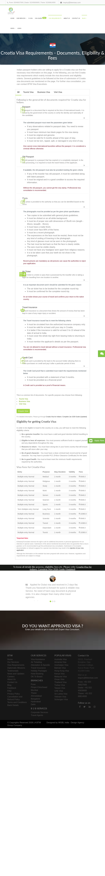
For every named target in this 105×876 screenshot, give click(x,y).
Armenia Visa (60, 662)
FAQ (9, 691)
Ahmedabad (36, 696)
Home (12, 18)
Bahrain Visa (60, 668)
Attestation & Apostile (40, 665)
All (18, 92)
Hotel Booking (37, 674)
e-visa (31, 18)
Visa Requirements (55, 18)
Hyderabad (36, 701)
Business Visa (43, 92)
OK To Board (36, 676)
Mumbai (34, 690)
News (12, 28)
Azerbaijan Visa (61, 665)
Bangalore (35, 699)
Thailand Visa (60, 682)
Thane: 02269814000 (48, 2)
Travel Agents (37, 715)
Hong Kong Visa (61, 671)
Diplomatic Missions (16, 668)
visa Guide (40, 18)
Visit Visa (58, 92)
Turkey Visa (59, 685)
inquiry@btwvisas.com (72, 3)
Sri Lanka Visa (60, 694)
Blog (84, 18)
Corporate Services (39, 712)
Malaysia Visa (60, 676)
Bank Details (13, 705)
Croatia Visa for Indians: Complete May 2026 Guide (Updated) (61, 568)
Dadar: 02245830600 (32, 2)
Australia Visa (60, 659)
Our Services (21, 18)
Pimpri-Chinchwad (39, 687)
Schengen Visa (61, 699)
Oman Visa (59, 679)
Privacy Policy (13, 694)
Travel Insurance (38, 668)
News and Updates (15, 674)
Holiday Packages (39, 671)
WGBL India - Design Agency (71, 722)
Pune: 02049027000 (16, 2)
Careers (11, 676)
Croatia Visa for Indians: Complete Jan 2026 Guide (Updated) (66, 417)
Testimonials (12, 671)
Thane (34, 693)
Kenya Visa (59, 674)
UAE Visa (58, 691)
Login (19, 28)
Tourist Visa (28, 92)
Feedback (11, 688)
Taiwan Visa (59, 688)
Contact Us (76, 18)
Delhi (33, 704)
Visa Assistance (38, 659)
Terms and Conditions (17, 702)
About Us (67, 18)
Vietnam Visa (60, 697)
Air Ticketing (36, 662)
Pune (33, 684)
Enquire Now (23, 411)
